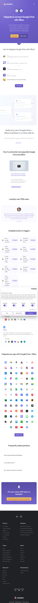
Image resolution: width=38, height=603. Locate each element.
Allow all (31, 313)
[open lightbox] (23, 36)
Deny (7, 313)
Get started (14, 36)
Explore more (19, 434)
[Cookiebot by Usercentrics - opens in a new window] (32, 289)
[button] (34, 4)
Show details (32, 309)
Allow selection (19, 313)
